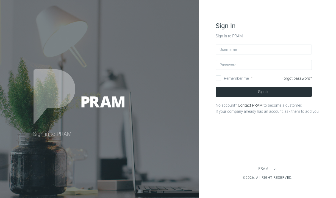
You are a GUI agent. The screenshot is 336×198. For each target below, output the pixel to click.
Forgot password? (297, 78)
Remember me (236, 78)
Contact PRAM (250, 105)
